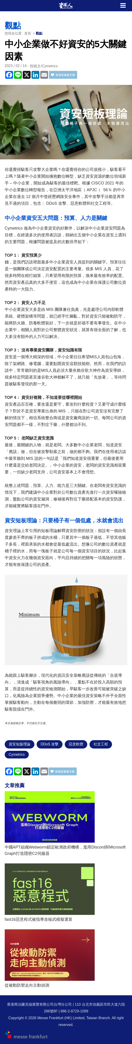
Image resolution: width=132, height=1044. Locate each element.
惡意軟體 (76, 744)
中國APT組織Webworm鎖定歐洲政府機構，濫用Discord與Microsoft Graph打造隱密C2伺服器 (65, 850)
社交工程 (101, 744)
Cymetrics (17, 754)
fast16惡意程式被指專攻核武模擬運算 (38, 919)
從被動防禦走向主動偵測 (27, 985)
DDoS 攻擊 (49, 744)
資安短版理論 (19, 744)
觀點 (39, 33)
